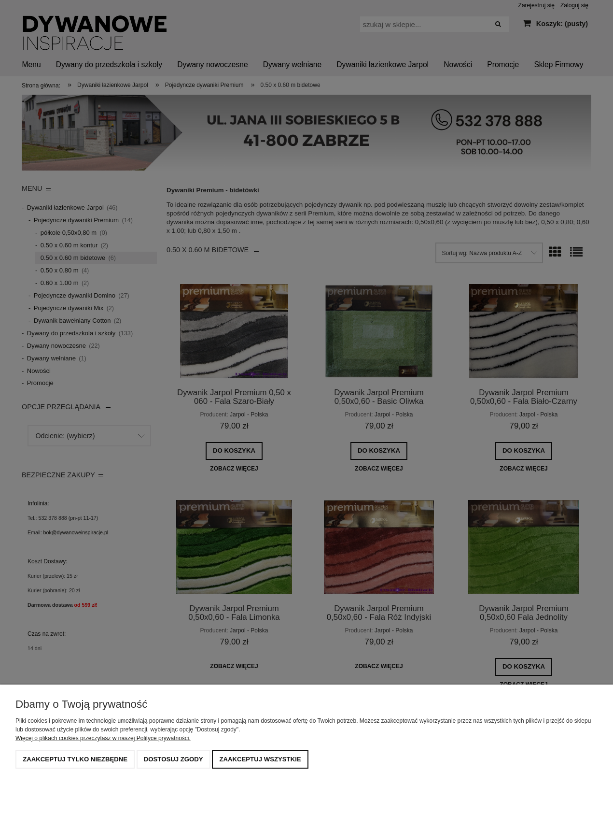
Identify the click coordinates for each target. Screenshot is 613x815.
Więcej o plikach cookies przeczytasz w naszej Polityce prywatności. (103, 738)
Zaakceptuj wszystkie (260, 759)
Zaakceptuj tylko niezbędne (75, 759)
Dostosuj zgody (173, 759)
